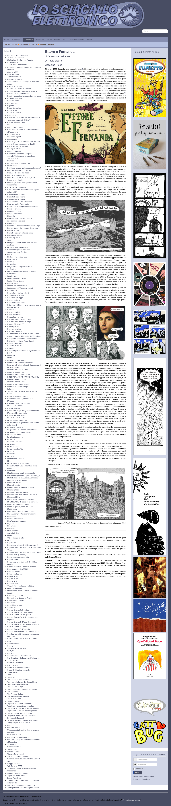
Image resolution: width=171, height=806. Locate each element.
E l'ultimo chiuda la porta (16, 187)
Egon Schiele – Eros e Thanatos (19, 202)
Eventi (89, 40)
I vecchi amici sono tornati (17, 286)
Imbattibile (11, 355)
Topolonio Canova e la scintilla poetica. (22, 711)
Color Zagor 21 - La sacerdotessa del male (23, 142)
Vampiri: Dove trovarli (15, 754)
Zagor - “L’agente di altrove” (18, 773)
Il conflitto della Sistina (16, 303)
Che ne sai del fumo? (15, 127)
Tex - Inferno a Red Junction (18, 680)
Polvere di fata (12, 576)
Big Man (10, 106)
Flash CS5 (11, 223)
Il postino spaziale (14, 329)
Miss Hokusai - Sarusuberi (17, 492)
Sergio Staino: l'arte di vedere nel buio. (22, 639)
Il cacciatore (12, 291)
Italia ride (10, 389)
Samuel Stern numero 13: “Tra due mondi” (23, 632)
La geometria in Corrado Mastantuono (22, 430)
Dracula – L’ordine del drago (18, 173)
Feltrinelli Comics (14, 211)
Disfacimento (12, 166)
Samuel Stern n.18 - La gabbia (19, 615)
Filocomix (11, 216)
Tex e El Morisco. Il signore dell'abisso (22, 689)
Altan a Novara (13, 74)
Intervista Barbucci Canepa (17, 387)
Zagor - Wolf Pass (14, 778)
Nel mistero (11, 516)
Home (6, 40)
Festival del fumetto (76, 40)
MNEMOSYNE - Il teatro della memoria (22, 502)
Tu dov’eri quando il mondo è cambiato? (22, 720)
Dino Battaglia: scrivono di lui (18, 163)
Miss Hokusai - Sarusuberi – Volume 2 (22, 495)
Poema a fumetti (13, 572)
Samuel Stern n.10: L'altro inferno (20, 612)
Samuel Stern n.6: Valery (17, 627)
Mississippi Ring (13, 497)
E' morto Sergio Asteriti (16, 197)
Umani (9, 725)
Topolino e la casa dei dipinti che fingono (22, 708)
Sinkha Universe (13, 644)
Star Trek (10, 653)
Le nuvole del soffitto (15, 449)
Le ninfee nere (12, 447)
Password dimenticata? (142, 779)
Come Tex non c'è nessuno (17, 146)
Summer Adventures (15, 663)
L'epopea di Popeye (15, 406)
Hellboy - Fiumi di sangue (17, 257)
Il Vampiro (11, 348)
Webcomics (16, 40)
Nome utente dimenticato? (143, 777)
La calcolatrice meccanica (17, 420)
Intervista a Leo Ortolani (16, 379)
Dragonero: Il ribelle (14, 180)
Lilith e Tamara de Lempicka (18, 463)
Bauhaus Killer (13, 101)
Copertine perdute (14, 151)
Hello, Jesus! (12, 259)
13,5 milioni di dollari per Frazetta (20, 60)
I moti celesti (12, 276)
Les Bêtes (11, 456)
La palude (11, 439)
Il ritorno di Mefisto (14, 331)
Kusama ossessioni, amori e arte (20, 399)
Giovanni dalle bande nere (17, 247)
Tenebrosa (11, 677)
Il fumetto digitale (13, 312)
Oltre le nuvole (13, 531)
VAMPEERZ (12, 744)
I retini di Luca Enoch (15, 281)
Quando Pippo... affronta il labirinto (20, 586)
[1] (82, 69)
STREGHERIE (13, 660)
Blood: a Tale (12, 110)
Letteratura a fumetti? (15, 459)
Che (9, 125)
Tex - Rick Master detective (17, 684)
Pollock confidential (14, 574)
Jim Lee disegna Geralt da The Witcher (22, 391)
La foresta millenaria (15, 427)
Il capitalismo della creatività (18, 293)
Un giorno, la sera (14, 735)
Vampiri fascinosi (13, 752)
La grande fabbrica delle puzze (19, 432)
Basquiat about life (14, 98)
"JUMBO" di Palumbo (15, 58)
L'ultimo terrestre (13, 408)
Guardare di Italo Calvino (17, 252)
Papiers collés (12, 560)
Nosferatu (11, 528)
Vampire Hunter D (14, 747)
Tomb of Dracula (13, 701)
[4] (84, 404)
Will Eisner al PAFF (14, 766)
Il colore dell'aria (13, 300)
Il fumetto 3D (12, 310)
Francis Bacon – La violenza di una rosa (22, 228)
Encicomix (29, 40)
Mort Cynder (12, 509)
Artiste (9, 84)
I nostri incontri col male (16, 279)
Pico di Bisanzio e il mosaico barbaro (21, 567)
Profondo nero (12, 584)
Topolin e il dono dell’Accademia (19, 704)
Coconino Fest (13, 139)
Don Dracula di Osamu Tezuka (19, 170)
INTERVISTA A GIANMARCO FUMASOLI (23, 377)
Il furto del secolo (13, 315)
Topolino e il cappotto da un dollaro (20, 706)
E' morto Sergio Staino (16, 199)
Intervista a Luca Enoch (16, 382)
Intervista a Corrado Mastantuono (20, 363)
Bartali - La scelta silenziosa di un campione (24, 96)
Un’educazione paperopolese (18, 737)
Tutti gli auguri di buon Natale (18, 723)
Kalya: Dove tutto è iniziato (17, 396)
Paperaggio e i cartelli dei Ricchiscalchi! (22, 545)
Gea (9, 240)
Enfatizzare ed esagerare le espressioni (22, 206)
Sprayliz (10, 651)
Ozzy (9, 540)
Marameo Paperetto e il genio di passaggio (23, 475)
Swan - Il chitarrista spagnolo (18, 670)
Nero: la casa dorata (15, 519)
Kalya (9, 394)
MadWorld (11, 471)
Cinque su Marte (13, 134)
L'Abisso (10, 401)
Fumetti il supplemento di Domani (20, 233)
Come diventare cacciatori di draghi (21, 144)
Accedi (137, 772)
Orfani (9, 535)
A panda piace (12, 62)
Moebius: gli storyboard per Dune (20, 507)
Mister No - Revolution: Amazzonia (20, 499)
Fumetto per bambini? (15, 235)
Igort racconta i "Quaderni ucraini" (20, 288)
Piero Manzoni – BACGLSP (18, 569)
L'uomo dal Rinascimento (17, 413)
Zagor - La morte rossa (16, 776)
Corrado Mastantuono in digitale (19, 154)
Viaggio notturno (13, 764)
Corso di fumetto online (56, 40)
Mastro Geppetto (13, 485)
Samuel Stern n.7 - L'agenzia (18, 629)
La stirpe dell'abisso (15, 442)
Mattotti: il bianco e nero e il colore (20, 487)
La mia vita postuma (15, 437)
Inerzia (10, 358)
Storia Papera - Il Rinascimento (19, 656)
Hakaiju (10, 255)
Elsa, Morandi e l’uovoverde (18, 204)
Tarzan (10, 675)
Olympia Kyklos (13, 533)
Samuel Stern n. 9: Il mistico (18, 610)
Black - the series (14, 108)
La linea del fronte (14, 435)
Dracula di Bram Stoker (16, 175)
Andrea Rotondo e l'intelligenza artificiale (23, 82)
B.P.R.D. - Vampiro (14, 86)
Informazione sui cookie (131, 800)
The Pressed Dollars (15, 694)
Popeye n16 (12, 581)
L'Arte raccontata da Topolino (18, 403)
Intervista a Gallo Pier (15, 372)
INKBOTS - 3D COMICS (16, 360)
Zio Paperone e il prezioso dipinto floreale (23, 788)
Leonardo (11, 454)
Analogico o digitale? (15, 79)
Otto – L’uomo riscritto (15, 538)
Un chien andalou (14, 728)
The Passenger (13, 692)
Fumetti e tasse (13, 230)
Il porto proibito (13, 327)
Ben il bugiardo (13, 103)
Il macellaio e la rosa (15, 317)
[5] (107, 416)
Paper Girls (11, 543)
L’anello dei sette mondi (16, 415)
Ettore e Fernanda (14, 209)
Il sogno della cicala (14, 343)
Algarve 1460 (12, 72)
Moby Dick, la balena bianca (18, 504)
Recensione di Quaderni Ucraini (19, 598)
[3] (94, 284)
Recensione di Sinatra (15, 600)
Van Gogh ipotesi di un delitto (18, 756)
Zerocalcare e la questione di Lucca (21, 785)
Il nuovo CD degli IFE (15, 324)
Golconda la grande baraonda (18, 250)
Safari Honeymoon (14, 605)
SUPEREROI (12, 665)
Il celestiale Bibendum (15, 295)
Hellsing (10, 262)
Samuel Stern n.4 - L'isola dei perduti (21, 622)
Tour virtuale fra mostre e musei (19, 713)
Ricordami (139, 769)
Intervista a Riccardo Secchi (18, 384)
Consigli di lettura (14, 149)
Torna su (165, 804)
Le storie (10, 451)
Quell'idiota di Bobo (14, 588)
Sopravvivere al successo (17, 648)
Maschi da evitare (14, 483)
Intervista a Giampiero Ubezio (18, 375)
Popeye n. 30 (12, 579)
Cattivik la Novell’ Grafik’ (16, 122)
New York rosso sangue (16, 521)
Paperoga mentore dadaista (18, 557)
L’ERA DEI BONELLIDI (16, 418)
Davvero (10, 161)
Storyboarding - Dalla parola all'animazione (23, 658)
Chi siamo (40, 40)
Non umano (11, 526)
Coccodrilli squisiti (14, 137)
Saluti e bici (11, 608)
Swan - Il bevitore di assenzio (18, 668)
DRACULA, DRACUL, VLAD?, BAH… (21, 178)
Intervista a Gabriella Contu (17, 370)
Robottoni (11, 603)
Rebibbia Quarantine (15, 596)
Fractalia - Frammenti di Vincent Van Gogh (23, 226)
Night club (11, 523)
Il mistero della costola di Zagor (19, 319)
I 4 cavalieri (11, 264)
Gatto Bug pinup (13, 238)
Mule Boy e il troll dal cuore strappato (21, 511)
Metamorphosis (13, 490)
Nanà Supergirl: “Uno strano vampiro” (21, 514)
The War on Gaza (14, 699)
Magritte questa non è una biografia (21, 473)
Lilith (9, 461)
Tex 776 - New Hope (15, 687)
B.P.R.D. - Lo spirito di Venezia (19, 89)
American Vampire (14, 77)
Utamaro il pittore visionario (17, 55)
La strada (11, 444)
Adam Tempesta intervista (17, 65)
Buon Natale (12, 115)
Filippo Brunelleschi (14, 214)
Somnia (10, 646)
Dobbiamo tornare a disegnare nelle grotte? (24, 168)
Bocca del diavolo (14, 113)
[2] (125, 93)
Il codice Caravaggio (15, 298)
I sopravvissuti (12, 283)
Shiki (9, 641)
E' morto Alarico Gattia (16, 194)
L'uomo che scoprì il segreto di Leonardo (23, 411)
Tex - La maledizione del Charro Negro (22, 682)
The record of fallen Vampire (18, 696)
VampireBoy (12, 749)
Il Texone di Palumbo (15, 346)
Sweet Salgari (12, 672)
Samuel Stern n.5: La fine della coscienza (23, 624)
